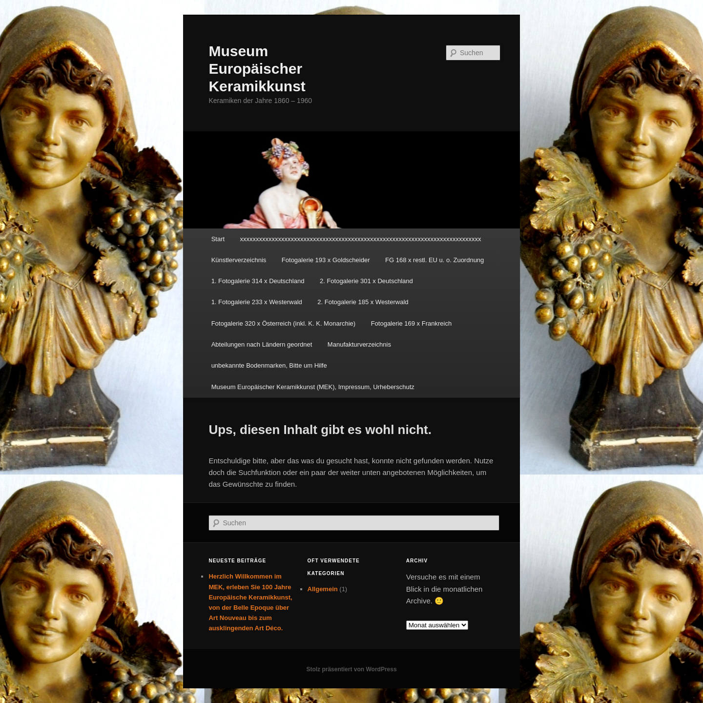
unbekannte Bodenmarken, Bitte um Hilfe (269, 365)
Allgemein (323, 589)
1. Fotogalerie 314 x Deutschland (258, 281)
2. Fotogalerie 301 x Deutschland (366, 281)
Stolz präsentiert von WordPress (351, 669)
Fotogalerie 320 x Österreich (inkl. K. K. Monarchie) (283, 323)
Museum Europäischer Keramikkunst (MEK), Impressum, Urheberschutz (312, 387)
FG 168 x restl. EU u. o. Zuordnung (434, 260)
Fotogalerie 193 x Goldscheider (326, 260)
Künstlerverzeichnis (239, 260)
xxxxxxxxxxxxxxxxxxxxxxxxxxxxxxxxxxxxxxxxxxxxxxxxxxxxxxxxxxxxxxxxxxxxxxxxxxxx (360, 239)
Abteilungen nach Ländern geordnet (261, 344)
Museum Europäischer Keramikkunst (256, 68)
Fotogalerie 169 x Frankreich (411, 323)
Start (218, 239)
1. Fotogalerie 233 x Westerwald (256, 302)
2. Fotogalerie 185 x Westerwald (362, 302)
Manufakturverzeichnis (359, 344)
